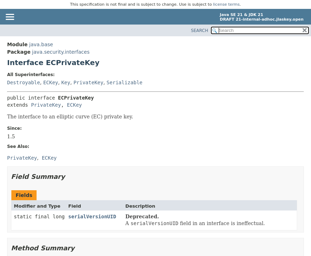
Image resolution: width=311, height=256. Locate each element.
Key (65, 82)
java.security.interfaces (60, 52)
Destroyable (23, 82)
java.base (41, 44)
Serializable (124, 82)
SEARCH (199, 30)
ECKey (50, 82)
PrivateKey (88, 82)
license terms (226, 4)
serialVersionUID (92, 216)
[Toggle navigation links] (10, 17)
